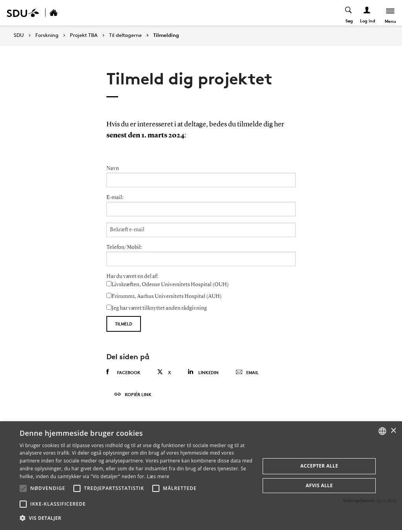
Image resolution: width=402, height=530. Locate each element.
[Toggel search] (349, 13)
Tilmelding (166, 35)
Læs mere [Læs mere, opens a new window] (158, 476)
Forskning (46, 35)
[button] (23, 488)
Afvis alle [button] (319, 485)
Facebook (123, 372)
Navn (112, 168)
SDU (19, 35)
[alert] (201, 475)
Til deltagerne (125, 35)
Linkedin (203, 372)
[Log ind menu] (367, 13)
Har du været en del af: (132, 276)
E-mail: (114, 197)
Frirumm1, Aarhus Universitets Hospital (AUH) (164, 296)
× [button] (393, 431)
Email (247, 372)
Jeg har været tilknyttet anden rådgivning (156, 308)
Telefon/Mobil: (124, 247)
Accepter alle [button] (319, 465)
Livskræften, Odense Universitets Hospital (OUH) (167, 284)
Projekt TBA (84, 35)
